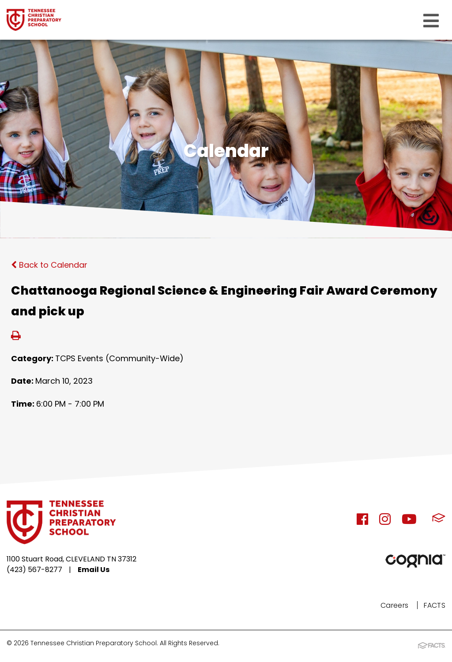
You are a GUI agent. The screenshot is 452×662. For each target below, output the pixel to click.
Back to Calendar (49, 264)
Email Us (93, 570)
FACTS (434, 605)
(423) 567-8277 (34, 570)
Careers (394, 605)
